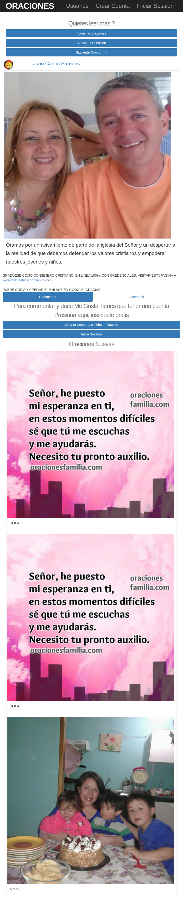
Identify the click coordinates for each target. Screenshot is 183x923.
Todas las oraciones (91, 33)
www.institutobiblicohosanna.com (27, 280)
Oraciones (30, 5)
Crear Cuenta (113, 6)
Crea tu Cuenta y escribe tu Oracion (91, 325)
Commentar (47, 297)
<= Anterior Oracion (91, 43)
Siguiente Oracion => (91, 52)
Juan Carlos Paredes (56, 63)
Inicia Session (91, 334)
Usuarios (77, 6)
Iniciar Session (155, 6)
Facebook (136, 297)
